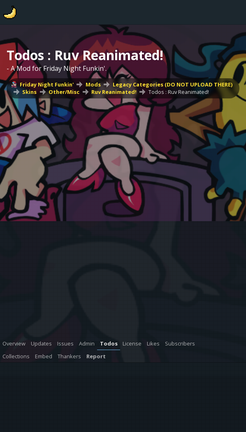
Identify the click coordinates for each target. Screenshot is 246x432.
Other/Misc (64, 92)
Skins (29, 92)
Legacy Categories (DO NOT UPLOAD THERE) (172, 84)
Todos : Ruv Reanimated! (179, 92)
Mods (93, 84)
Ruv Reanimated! (114, 92)
